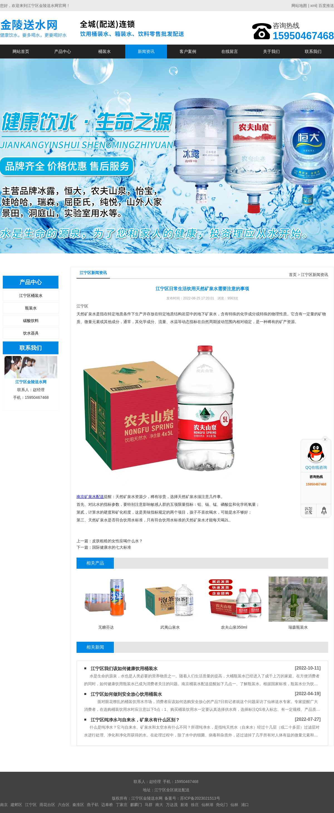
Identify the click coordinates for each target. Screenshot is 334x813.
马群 (149, 804)
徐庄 (195, 804)
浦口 (245, 804)
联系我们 (313, 51)
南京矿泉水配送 (90, 496)
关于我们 (271, 51)
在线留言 (229, 51)
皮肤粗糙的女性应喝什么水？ (117, 541)
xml (313, 5)
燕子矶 (93, 804)
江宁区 (31, 804)
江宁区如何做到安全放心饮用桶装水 (126, 694)
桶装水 (104, 51)
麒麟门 (136, 804)
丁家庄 (121, 804)
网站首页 (21, 51)
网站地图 (299, 5)
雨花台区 (47, 804)
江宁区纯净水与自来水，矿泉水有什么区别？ (135, 719)
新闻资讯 (146, 51)
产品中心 (62, 51)
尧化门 (222, 804)
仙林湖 (207, 804)
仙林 (234, 804)
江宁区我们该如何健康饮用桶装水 (124, 668)
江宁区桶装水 (31, 295)
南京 (4, 804)
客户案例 (188, 51)
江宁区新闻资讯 (314, 275)
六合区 (64, 804)
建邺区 (16, 804)
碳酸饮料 (31, 320)
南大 (159, 804)
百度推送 (326, 5)
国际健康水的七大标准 (111, 547)
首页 (293, 275)
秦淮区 (78, 804)
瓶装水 (31, 308)
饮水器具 (31, 333)
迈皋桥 (107, 804)
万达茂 (172, 804)
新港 (184, 804)
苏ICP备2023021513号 (200, 798)
